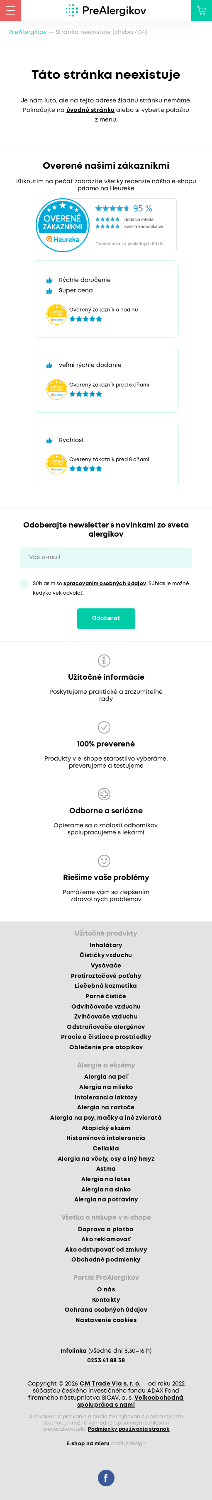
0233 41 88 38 (106, 1360)
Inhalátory (106, 945)
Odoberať (106, 618)
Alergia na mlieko (106, 1087)
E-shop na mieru (88, 1444)
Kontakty (106, 1300)
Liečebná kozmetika (106, 986)
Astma (106, 1169)
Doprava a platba (106, 1229)
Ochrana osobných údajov (106, 1310)
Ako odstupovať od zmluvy (106, 1249)
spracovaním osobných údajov (104, 583)
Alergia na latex (106, 1179)
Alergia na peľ (106, 1077)
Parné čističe (105, 996)
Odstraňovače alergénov (106, 1027)
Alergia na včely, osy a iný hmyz (106, 1159)
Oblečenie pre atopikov (106, 1047)
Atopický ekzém (106, 1128)
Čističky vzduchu (106, 955)
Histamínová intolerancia (105, 1138)
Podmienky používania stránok (129, 1429)
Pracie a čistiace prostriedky (106, 1037)
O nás (106, 1289)
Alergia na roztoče (105, 1107)
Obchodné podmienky (105, 1259)
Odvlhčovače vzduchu (106, 1006)
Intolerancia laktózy (106, 1097)
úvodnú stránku (90, 110)
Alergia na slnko (106, 1189)
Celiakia (106, 1148)
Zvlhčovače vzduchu (106, 1016)
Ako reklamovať (106, 1239)
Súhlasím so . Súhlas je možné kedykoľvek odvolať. (111, 588)
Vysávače (106, 965)
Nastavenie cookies (106, 1320)
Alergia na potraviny (106, 1199)
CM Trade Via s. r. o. (110, 1383)
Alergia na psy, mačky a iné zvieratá (106, 1118)
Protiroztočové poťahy (106, 976)
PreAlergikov (27, 32)
